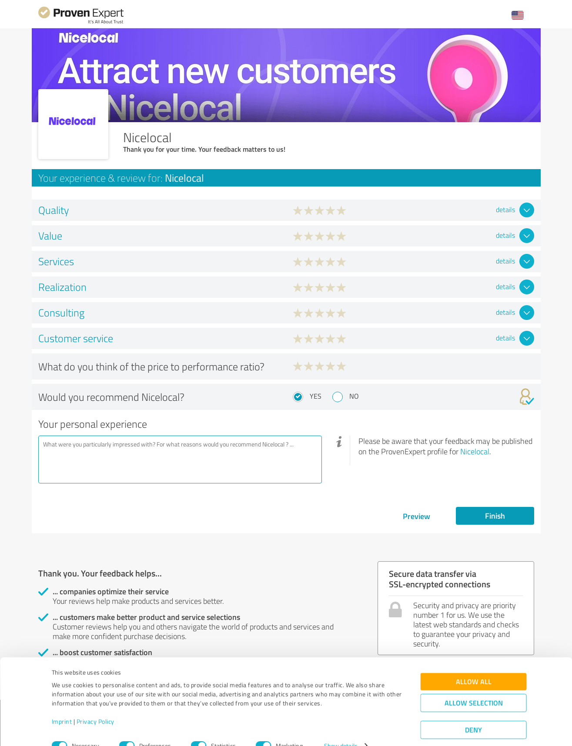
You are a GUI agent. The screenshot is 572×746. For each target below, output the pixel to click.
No (354, 396)
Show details (341, 730)
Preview (416, 516)
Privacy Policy (95, 705)
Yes (315, 396)
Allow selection (474, 687)
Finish (495, 515)
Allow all (474, 665)
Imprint (62, 705)
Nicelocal (474, 451)
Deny (473, 714)
